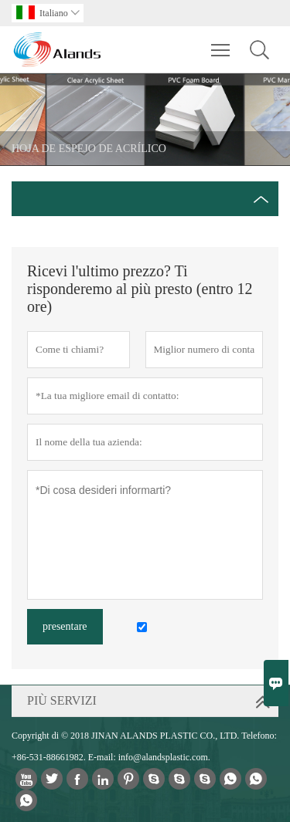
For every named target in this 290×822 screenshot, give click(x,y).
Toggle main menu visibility (221, 42)
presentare (65, 626)
